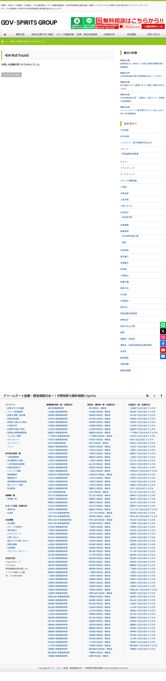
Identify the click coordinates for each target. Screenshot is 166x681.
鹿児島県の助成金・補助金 (100, 648)
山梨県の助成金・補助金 (99, 540)
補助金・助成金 (127, 338)
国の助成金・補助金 (98, 408)
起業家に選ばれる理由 (17, 422)
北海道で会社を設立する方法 (142, 408)
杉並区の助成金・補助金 (99, 484)
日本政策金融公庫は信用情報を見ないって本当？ (141, 76)
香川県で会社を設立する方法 (142, 614)
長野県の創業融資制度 (58, 551)
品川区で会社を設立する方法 (142, 460)
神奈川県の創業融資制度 (59, 523)
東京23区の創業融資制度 (59, 516)
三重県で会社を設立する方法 (142, 568)
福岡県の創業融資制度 (58, 631)
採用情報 (11, 547)
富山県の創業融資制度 (58, 554)
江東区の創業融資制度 (58, 460)
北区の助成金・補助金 (99, 491)
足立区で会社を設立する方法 (142, 502)
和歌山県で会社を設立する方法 (143, 589)
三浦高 (123, 186)
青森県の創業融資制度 (58, 415)
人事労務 (124, 199)
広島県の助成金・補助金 (99, 607)
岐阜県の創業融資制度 (58, 568)
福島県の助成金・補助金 (99, 432)
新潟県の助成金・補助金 (99, 544)
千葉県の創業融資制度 (58, 530)
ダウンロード (13, 439)
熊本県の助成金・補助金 (99, 638)
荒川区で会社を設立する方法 (142, 491)
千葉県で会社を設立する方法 (142, 523)
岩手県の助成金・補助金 (99, 418)
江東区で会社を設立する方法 (142, 457)
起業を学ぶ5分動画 (15, 408)
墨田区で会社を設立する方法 (142, 453)
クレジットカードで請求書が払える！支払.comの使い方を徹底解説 (141, 112)
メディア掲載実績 (15, 411)
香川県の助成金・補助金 (99, 617)
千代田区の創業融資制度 (59, 436)
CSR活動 (124, 129)
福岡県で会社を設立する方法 (142, 624)
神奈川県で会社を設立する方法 (143, 516)
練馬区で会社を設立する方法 (142, 498)
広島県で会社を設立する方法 (142, 603)
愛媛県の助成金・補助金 (99, 621)
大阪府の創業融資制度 (58, 579)
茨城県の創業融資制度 (58, 533)
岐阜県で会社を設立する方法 (142, 561)
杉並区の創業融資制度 (58, 484)
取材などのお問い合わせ (18, 540)
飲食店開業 (125, 370)
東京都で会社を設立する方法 (142, 512)
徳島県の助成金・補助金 (99, 614)
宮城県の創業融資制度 (58, 422)
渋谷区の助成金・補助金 (99, 477)
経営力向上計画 (127, 326)
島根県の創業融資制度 (58, 603)
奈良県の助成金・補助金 (99, 589)
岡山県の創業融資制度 (58, 607)
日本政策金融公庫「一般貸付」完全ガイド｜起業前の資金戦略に (142, 99)
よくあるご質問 (14, 436)
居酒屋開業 (12, 474)
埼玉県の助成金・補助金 (99, 523)
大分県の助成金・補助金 (99, 642)
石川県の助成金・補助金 (99, 554)
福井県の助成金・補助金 (99, 558)
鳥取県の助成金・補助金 (99, 596)
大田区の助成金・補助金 (99, 470)
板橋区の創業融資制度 (58, 498)
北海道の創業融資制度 (58, 411)
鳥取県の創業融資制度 (58, 600)
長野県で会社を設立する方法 (142, 544)
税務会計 (124, 319)
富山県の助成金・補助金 (99, 551)
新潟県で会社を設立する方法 (142, 540)
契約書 (123, 269)
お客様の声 (12, 425)
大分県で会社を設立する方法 (142, 638)
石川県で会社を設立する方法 (142, 551)
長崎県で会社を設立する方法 (142, 631)
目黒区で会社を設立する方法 (142, 464)
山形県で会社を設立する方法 (142, 425)
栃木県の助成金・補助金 (99, 533)
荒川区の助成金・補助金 (99, 495)
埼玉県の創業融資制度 (58, 526)
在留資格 (124, 250)
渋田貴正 (124, 300)
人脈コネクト (126, 205)
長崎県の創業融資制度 (58, 638)
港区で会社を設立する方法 (141, 439)
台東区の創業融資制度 (58, 453)
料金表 (10, 512)
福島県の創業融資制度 (58, 432)
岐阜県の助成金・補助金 (99, 565)
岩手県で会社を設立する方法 (142, 415)
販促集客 (124, 357)
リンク (10, 446)
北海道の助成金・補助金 (99, 411)
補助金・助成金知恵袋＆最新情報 (136, 344)
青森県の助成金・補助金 (99, 415)
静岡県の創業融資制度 (58, 572)
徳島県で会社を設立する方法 (142, 610)
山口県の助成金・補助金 (99, 610)
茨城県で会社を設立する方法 (142, 526)
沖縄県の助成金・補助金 (99, 652)
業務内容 (11, 509)
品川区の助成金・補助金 (99, 464)
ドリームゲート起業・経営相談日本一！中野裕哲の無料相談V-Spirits (80, 668)
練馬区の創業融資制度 (58, 502)
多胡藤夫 (124, 262)
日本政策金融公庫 (130, 235)
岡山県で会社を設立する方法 (142, 600)
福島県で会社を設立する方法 (142, 429)
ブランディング (127, 167)
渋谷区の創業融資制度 (58, 477)
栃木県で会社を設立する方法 (142, 530)
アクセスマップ (14, 533)
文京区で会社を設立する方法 (142, 446)
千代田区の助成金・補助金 (100, 436)
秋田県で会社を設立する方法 (142, 422)
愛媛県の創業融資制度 (58, 624)
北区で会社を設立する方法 (141, 488)
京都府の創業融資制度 (58, 586)
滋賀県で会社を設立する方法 (142, 582)
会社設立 (124, 212)
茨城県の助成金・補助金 (99, 530)
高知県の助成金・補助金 (99, 624)
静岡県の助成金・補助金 (99, 568)
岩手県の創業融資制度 (58, 418)
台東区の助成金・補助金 (99, 453)
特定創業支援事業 (130, 153)
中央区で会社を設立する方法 (142, 436)
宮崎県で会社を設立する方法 (142, 642)
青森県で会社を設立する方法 (142, 411)
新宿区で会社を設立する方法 (142, 443)
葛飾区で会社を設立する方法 (142, 505)
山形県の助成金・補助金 (99, 429)
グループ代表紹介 (15, 526)
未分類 (123, 294)
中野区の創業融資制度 (58, 481)
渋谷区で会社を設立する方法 (142, 474)
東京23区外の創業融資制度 (60, 519)
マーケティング (127, 174)
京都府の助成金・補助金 (99, 582)
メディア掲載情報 (128, 180)
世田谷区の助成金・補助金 (100, 474)
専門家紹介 (12, 530)
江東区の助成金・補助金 (99, 460)
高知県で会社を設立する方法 (142, 621)
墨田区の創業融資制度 (58, 457)
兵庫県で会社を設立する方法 (142, 575)
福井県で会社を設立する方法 (142, 554)
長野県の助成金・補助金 (99, 547)
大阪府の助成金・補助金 (99, 575)
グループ (124, 148)
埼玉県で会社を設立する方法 (142, 519)
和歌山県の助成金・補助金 (100, 593)
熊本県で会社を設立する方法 (142, 635)
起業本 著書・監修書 (16, 415)
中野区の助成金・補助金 (99, 481)
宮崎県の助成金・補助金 (99, 645)
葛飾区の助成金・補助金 (99, 509)
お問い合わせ (13, 537)
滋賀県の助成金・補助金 (99, 586)
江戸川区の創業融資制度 (59, 512)
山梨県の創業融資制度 (58, 544)
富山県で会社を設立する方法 (142, 547)
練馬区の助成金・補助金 (99, 502)
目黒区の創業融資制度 (58, 467)
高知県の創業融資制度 (58, 628)
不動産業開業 (13, 457)
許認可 (123, 351)
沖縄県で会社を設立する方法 (142, 648)
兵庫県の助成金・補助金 (99, 579)
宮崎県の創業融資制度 (58, 648)
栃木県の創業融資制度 (58, 537)
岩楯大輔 (124, 281)
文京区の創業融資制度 (58, 450)
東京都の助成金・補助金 (99, 516)
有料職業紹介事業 (15, 460)
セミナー (124, 161)
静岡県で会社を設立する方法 (142, 565)
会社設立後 (127, 216)
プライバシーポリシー (17, 551)
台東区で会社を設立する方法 (142, 450)
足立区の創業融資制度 (58, 505)
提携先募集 (12, 544)
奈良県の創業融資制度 (58, 593)
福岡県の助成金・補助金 (99, 628)
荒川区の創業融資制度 (58, 495)
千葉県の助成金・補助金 (99, 526)
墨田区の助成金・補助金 (99, 457)
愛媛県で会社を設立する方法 (142, 617)
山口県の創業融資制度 (58, 614)
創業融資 (124, 231)
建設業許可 (12, 477)
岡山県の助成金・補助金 (99, 603)
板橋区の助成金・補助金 (99, 498)
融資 (124, 242)
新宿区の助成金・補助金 (99, 446)
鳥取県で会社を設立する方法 (142, 593)
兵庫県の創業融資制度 (58, 582)
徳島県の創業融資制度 (58, 617)
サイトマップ (13, 443)
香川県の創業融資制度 (58, 621)
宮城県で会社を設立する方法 (142, 418)
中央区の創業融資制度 (58, 439)
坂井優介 (124, 256)
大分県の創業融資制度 (58, 645)
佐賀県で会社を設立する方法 (142, 628)
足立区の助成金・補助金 (99, 505)
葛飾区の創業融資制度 (58, 509)
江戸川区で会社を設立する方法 (143, 509)
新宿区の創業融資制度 (58, 446)
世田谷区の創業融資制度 (59, 474)
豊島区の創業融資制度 (58, 488)
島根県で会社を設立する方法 (142, 596)
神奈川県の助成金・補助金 (100, 519)
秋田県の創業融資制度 (58, 425)
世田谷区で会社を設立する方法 (143, 470)
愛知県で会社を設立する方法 (142, 558)
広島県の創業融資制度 (58, 610)
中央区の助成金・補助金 (99, 439)
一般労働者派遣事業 (16, 464)
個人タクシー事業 (15, 484)
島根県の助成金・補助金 (99, 600)
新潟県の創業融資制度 (58, 547)
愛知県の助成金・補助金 (99, 561)
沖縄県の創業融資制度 (58, 655)
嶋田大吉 (124, 287)
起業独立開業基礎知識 (17, 432)
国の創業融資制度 (56, 408)
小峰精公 (124, 275)
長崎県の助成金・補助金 (99, 635)
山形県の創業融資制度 (58, 429)
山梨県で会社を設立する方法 (142, 537)
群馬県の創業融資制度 (58, 540)
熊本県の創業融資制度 (58, 642)
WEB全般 (124, 136)
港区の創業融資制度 (57, 443)
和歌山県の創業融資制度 (59, 596)
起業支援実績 (13, 418)
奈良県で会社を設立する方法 (142, 586)
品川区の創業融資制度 (58, 464)
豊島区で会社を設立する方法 (142, 484)
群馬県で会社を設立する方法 (142, 533)
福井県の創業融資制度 (58, 561)
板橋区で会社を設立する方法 (142, 495)
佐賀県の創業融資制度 (58, 635)
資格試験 (124, 363)
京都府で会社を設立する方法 (142, 579)
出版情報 (124, 224)
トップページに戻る (11, 74)
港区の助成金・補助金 (99, 443)
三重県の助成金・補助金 (99, 572)
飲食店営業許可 (14, 467)
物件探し (124, 307)
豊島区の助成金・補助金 (99, 488)
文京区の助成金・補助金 (99, 450)
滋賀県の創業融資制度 (58, 589)
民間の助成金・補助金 (99, 655)
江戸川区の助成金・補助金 (100, 512)
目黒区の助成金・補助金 (99, 467)
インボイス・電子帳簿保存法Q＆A (136, 142)
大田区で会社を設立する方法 (142, 467)
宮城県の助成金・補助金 (99, 422)
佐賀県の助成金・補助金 (99, 631)
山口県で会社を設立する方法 (142, 607)
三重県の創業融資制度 (58, 575)
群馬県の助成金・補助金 (99, 537)
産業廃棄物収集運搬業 (17, 481)
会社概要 (11, 523)
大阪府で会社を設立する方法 (142, 572)
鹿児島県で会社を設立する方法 (143, 645)
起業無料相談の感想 (16, 429)
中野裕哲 (124, 193)
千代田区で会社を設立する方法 (143, 432)
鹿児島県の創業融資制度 (59, 652)
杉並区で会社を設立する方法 (142, 481)
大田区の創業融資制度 (58, 470)
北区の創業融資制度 (57, 491)
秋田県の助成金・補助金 (99, 425)
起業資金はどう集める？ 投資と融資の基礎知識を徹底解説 (141, 65)
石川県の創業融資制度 (58, 558)
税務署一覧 (12, 498)
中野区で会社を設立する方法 (142, 477)
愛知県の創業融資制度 (58, 565)
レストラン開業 (14, 470)
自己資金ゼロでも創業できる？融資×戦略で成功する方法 (142, 87)
